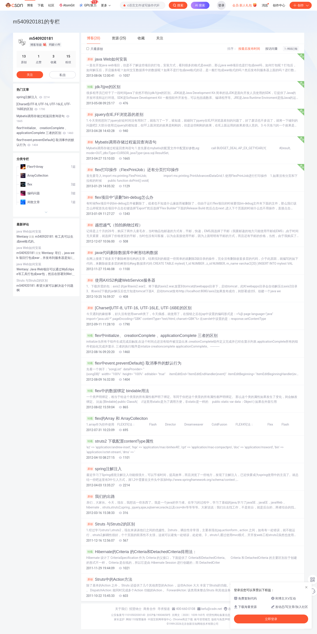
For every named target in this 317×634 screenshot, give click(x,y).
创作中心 (279, 5)
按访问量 (271, 48)
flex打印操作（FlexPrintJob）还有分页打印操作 (132, 170)
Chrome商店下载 (183, 619)
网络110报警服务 (136, 619)
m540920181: (26, 285)
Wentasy (22, 236)
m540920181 (26, 253)
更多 (106, 5)
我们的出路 (100, 496)
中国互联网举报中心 (160, 619)
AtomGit (66, 5)
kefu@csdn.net (211, 609)
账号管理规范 (202, 619)
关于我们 (121, 609)
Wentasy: (23, 269)
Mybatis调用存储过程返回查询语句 (121, 142)
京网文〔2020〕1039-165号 (188, 615)
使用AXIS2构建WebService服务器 (121, 280)
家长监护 (119, 619)
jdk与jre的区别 (103, 87)
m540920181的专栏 (36, 22)
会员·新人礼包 (244, 5)
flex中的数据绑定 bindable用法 (117, 391)
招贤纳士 (135, 609)
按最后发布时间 (249, 48)
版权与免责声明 (220, 619)
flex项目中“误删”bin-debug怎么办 (119, 197)
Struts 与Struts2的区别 (110, 524)
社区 (51, 5)
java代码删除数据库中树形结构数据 (122, 252)
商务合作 (149, 609)
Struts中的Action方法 (109, 579)
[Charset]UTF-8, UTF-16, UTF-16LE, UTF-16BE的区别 (139, 308)
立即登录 (271, 619)
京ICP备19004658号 (159, 615)
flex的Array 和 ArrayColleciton (117, 418)
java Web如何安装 (106, 59)
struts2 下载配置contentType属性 (120, 441)
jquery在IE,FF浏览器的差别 (114, 114)
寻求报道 (164, 609)
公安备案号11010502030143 (128, 615)
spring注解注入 (104, 469)
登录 (221, 5)
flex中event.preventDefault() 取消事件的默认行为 (133, 363)
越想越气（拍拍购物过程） (114, 225)
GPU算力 (88, 4)
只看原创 (94, 49)
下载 (41, 5)
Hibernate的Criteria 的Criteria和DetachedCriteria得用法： (141, 552)
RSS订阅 (291, 48)
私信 (62, 75)
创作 (301, 5)
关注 (30, 74)
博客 (30, 5)
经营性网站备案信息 (218, 615)
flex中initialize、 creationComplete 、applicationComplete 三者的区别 (152, 335)
